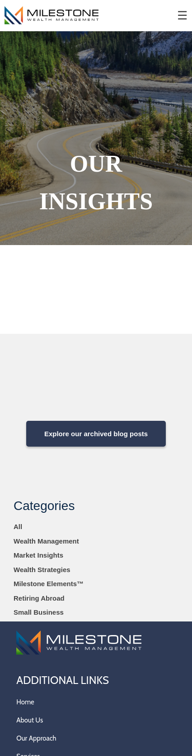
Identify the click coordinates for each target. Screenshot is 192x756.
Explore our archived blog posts (96, 434)
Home (25, 702)
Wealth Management (46, 541)
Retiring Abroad (39, 598)
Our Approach (36, 738)
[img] (96, 138)
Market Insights (38, 555)
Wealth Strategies (42, 569)
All (18, 526)
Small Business (39, 612)
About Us (29, 720)
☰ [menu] (182, 15)
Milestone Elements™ (49, 583)
